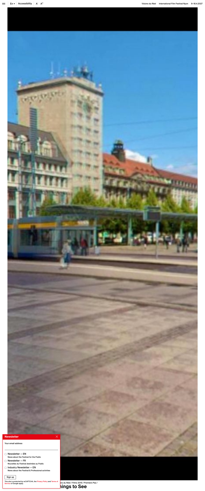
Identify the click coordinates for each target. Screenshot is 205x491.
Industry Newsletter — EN (29, 469)
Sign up (10, 477)
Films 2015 (77, 483)
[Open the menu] (3, 3)
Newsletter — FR (26, 462)
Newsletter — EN (24, 455)
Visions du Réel (63, 483)
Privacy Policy (42, 481)
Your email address (13, 443)
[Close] (56, 436)
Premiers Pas (90, 483)
